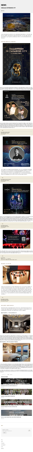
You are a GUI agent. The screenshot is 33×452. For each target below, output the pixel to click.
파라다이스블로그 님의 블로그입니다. (7, 430)
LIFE (2, 446)
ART (2, 441)
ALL (2, 439)
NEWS (3, 5)
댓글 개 (2, 425)
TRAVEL (2, 443)
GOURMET (3, 445)
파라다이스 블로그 (6, 429)
